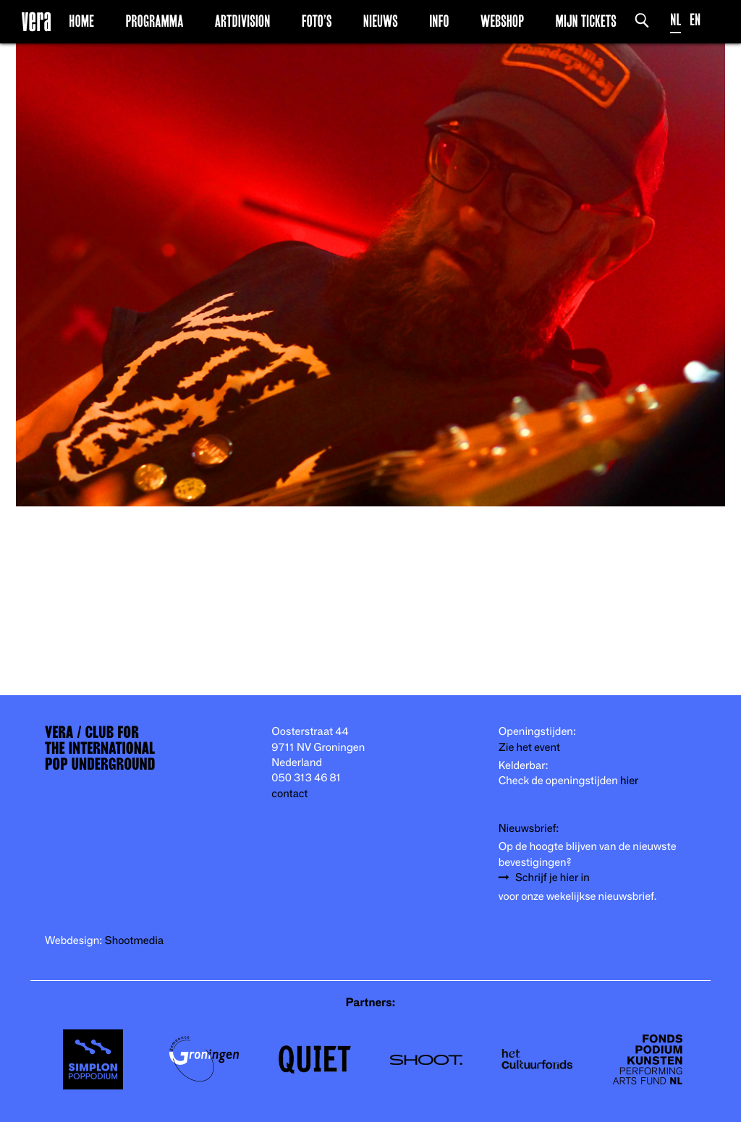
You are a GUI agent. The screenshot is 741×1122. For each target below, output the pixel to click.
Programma (154, 21)
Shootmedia (134, 940)
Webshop (502, 21)
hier (629, 781)
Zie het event (529, 747)
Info (439, 21)
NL (675, 20)
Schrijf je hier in (552, 877)
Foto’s (317, 21)
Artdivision (243, 21)
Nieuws (380, 21)
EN (695, 20)
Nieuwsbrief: (529, 828)
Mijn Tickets (585, 21)
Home (81, 21)
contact (289, 794)
